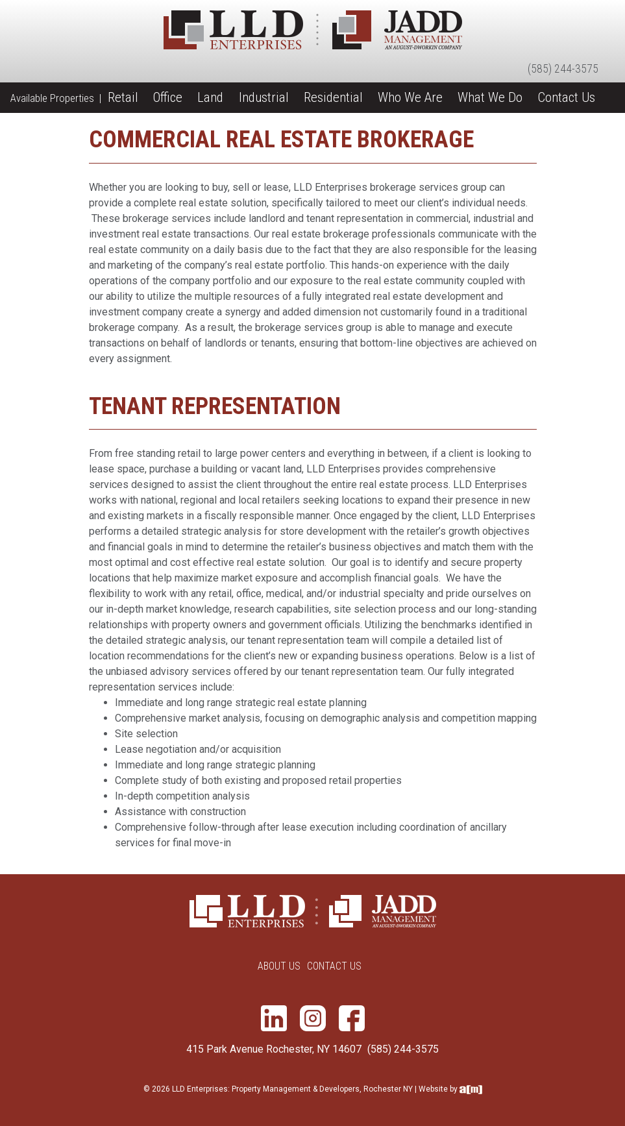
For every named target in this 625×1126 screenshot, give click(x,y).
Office (167, 97)
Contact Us (566, 97)
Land (210, 97)
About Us (279, 966)
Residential (333, 97)
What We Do (490, 97)
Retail (123, 97)
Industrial (264, 97)
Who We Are (410, 97)
